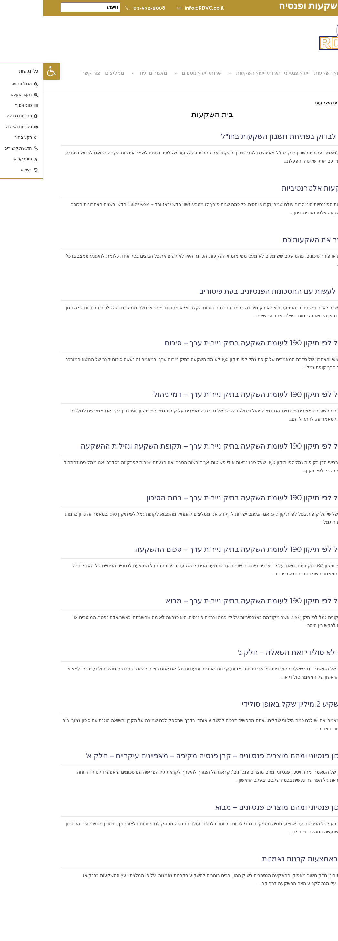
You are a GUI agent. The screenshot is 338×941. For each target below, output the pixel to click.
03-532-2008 (102, 8)
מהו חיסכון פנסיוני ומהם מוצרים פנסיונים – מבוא (246, 807)
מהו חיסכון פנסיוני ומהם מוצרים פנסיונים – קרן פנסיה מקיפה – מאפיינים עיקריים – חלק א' (181, 755)
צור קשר (47, 73)
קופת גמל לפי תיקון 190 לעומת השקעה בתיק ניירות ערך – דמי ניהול (215, 394)
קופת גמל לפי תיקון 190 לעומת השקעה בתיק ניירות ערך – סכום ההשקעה (206, 549)
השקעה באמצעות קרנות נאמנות (270, 858)
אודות (311, 73)
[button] (8, 71)
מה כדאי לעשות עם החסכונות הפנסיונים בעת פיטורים (238, 291)
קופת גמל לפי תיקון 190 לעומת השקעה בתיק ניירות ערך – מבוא (221, 600)
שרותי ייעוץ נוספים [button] (158, 73)
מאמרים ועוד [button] (110, 73)
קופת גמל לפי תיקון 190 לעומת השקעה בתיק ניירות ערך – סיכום (221, 342)
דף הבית (312, 102)
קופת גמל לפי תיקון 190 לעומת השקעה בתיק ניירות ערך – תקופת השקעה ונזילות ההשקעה (179, 446)
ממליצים (71, 73)
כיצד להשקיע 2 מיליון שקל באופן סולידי (260, 703)
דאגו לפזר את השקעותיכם (280, 239)
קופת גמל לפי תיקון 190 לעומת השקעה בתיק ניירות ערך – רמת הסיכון (212, 497)
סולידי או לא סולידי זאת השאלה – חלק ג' (257, 652)
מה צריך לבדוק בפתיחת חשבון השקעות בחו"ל (249, 136)
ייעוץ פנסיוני (253, 73)
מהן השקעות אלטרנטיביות (280, 188)
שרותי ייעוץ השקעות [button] (214, 73)
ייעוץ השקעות (286, 73)
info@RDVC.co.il (156, 8)
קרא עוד (311, 169)
